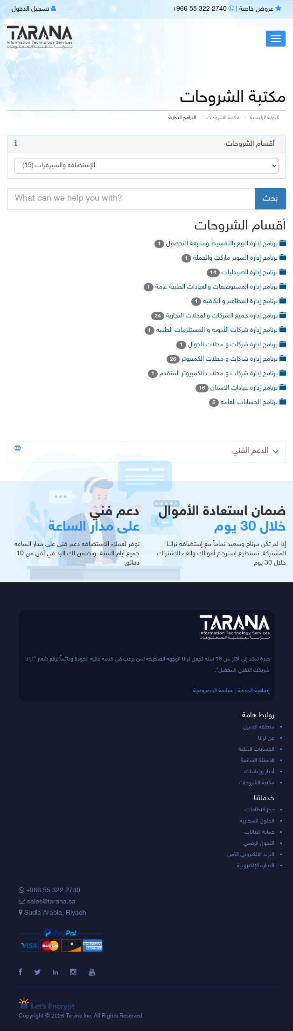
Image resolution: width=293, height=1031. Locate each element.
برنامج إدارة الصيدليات (246, 272)
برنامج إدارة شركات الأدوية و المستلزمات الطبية (215, 330)
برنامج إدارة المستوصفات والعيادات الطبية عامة (215, 287)
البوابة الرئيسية (264, 118)
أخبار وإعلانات (259, 771)
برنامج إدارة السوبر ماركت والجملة (233, 258)
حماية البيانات (259, 832)
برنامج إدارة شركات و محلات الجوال (231, 345)
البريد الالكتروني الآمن (250, 854)
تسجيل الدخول (34, 9)
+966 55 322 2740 (203, 9)
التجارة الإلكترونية (255, 866)
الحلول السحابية (257, 821)
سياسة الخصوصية (213, 690)
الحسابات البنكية (256, 749)
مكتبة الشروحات (223, 118)
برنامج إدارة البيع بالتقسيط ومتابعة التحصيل (220, 244)
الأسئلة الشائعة (257, 760)
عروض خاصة (260, 9)
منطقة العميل (258, 727)
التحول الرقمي (259, 843)
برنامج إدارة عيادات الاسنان (240, 388)
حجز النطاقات (259, 810)
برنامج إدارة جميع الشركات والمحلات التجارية (218, 316)
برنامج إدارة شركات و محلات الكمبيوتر (226, 359)
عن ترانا (266, 738)
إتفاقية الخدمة (254, 690)
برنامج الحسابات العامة (247, 402)
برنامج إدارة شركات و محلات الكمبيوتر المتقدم (217, 373)
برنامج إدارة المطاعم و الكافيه (238, 301)
